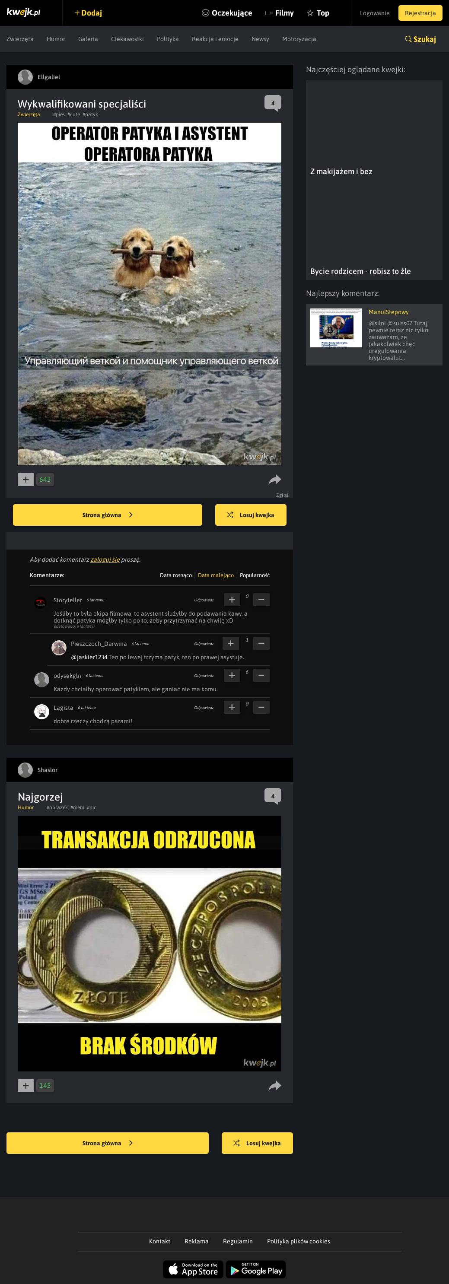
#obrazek (57, 807)
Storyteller (68, 600)
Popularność (255, 575)
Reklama (197, 1241)
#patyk (90, 114)
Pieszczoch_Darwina (99, 643)
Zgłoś (282, 495)
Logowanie (375, 13)
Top (323, 12)
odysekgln (67, 675)
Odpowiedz (203, 600)
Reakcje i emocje (215, 38)
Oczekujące (232, 12)
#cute (73, 114)
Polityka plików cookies (298, 1241)
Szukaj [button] (425, 39)
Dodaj (91, 12)
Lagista (63, 707)
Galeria (88, 38)
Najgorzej (40, 797)
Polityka (168, 38)
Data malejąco (216, 575)
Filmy (284, 12)
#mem (77, 807)
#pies (59, 114)
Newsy (260, 38)
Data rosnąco (176, 575)
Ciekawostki (127, 38)
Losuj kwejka (250, 515)
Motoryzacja (299, 38)
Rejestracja (420, 13)
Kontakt (159, 1241)
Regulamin (238, 1241)
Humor (56, 38)
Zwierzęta (20, 38)
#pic (91, 807)
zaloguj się (105, 559)
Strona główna (108, 515)
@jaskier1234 (89, 657)
